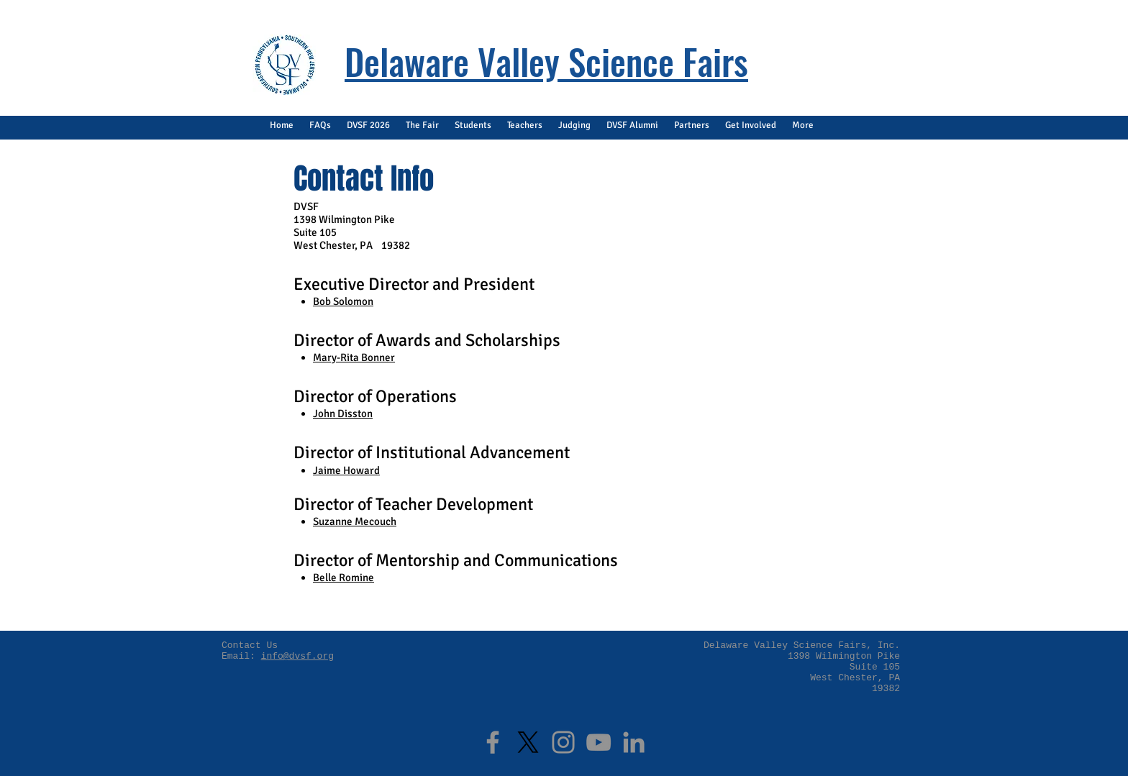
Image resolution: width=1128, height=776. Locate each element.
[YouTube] (598, 742)
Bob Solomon (343, 301)
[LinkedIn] (634, 742)
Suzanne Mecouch (354, 521)
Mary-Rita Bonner (354, 357)
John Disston (343, 413)
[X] (528, 742)
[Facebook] (493, 742)
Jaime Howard (346, 470)
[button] (320, 125)
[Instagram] (563, 742)
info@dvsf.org (297, 656)
